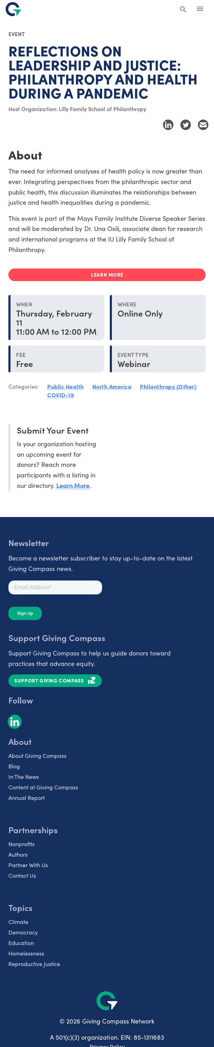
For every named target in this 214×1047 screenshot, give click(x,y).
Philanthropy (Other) (168, 386)
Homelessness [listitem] (26, 953)
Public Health (65, 386)
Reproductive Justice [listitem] (34, 963)
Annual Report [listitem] (26, 797)
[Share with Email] (203, 125)
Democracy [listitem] (23, 932)
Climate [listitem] (18, 921)
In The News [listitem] (23, 776)
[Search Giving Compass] (183, 9)
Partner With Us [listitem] (28, 865)
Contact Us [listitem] (22, 875)
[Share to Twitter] (185, 125)
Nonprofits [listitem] (21, 844)
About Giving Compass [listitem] (37, 755)
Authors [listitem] (18, 854)
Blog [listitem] (14, 766)
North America (112, 386)
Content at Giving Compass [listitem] (43, 787)
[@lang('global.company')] (13, 9)
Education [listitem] (21, 942)
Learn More (73, 485)
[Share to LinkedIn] (168, 125)
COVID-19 (60, 395)
